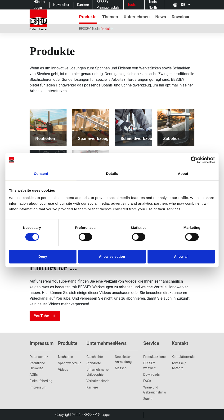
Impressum (38, 387)
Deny (42, 256)
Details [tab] (112, 174)
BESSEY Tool (88, 29)
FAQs (147, 381)
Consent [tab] (41, 174)
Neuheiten (65, 357)
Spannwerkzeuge (69, 363)
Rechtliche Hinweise (37, 365)
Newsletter (61, 4)
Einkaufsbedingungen (41, 381)
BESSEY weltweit (149, 365)
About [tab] (183, 174)
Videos (63, 369)
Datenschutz (39, 357)
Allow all (181, 256)
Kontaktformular (183, 357)
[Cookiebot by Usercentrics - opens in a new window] (194, 159)
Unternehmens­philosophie (97, 372)
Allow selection (112, 256)
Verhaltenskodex (97, 381)
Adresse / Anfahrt (179, 365)
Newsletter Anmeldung (123, 359)
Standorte (93, 363)
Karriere (83, 4)
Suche (147, 399)
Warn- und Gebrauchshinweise (154, 389)
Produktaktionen (154, 357)
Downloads (151, 374)
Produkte (106, 29)
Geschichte (94, 357)
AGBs (34, 374)
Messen (120, 368)
